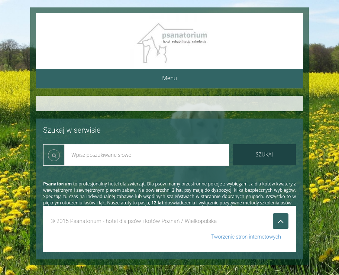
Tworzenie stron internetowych (246, 237)
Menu (169, 78)
